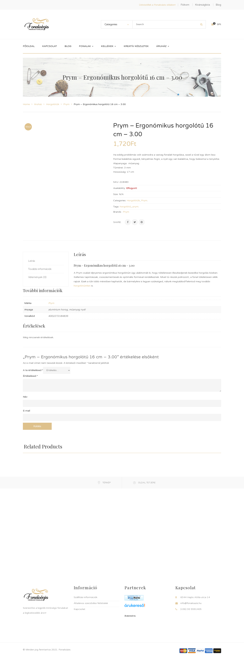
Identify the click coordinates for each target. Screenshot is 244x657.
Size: (115, 194)
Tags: (116, 206)
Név (25, 395)
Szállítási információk (85, 595)
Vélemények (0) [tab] (37, 275)
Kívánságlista (202, 4)
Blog (218, 4)
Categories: (119, 200)
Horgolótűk (52, 104)
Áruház (38, 104)
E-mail (26, 409)
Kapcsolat (79, 607)
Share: (117, 222)
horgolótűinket (82, 284)
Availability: (119, 188)
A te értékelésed (33, 368)
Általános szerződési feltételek (91, 601)
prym (135, 206)
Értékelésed (30, 374)
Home (26, 104)
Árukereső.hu (130, 614)
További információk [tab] (40, 267)
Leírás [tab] (31, 259)
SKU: (116, 182)
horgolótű (125, 206)
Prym (66, 104)
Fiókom (185, 4)
